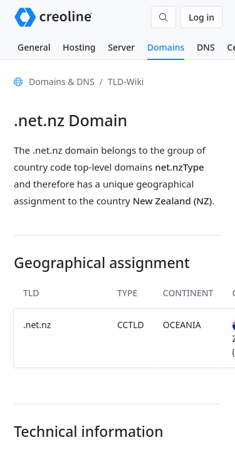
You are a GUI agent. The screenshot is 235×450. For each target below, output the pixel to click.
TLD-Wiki (126, 82)
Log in (201, 17)
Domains (165, 47)
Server (121, 47)
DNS (206, 47)
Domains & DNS (62, 82)
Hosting (79, 47)
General (34, 47)
